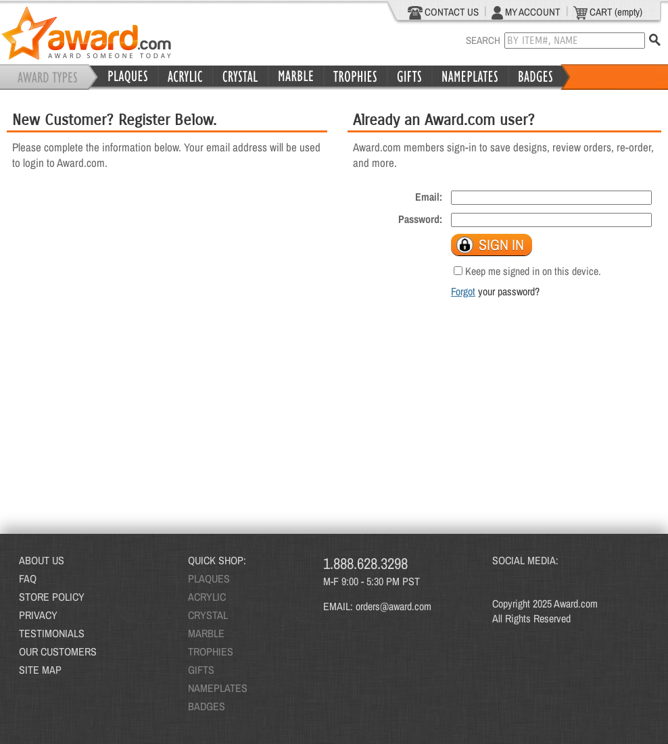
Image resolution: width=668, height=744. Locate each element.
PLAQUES (209, 578)
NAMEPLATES (217, 687)
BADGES (206, 706)
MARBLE (206, 633)
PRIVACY (38, 614)
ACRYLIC (207, 596)
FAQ (28, 578)
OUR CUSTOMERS (58, 651)
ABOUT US (41, 560)
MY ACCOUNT (526, 12)
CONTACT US (443, 12)
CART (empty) (607, 12)
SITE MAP (40, 669)
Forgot (463, 291)
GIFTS (201, 669)
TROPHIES (210, 651)
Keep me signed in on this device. (533, 271)
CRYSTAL (208, 614)
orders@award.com (393, 606)
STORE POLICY (52, 596)
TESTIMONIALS (52, 633)
